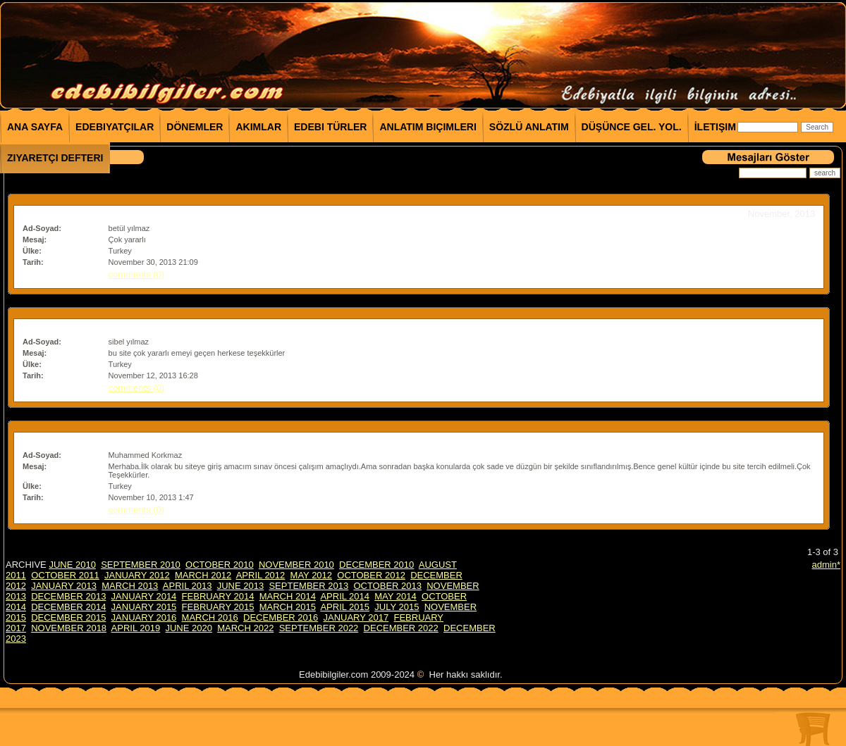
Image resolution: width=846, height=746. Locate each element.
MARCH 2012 (203, 575)
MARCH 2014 (287, 596)
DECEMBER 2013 (68, 596)
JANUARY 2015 (144, 607)
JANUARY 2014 (144, 596)
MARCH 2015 (287, 607)
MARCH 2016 (210, 617)
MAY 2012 (311, 575)
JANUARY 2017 (355, 617)
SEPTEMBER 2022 (319, 628)
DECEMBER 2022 (401, 628)
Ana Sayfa (35, 126)
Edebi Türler (330, 126)
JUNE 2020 (188, 628)
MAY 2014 (395, 596)
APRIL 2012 (261, 575)
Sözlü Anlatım (529, 126)
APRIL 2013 (187, 585)
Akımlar (258, 126)
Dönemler (194, 126)
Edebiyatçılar (114, 126)
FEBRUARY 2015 (218, 607)
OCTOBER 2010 (219, 564)
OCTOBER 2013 (387, 585)
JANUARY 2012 (137, 575)
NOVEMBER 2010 (296, 564)
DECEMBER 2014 (68, 607)
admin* (826, 564)
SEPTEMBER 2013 (308, 585)
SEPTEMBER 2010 (140, 564)
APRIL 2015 (344, 607)
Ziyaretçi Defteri (55, 157)
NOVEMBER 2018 (68, 628)
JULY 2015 (396, 607)
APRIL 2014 (344, 596)
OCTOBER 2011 (65, 575)
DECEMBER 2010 (376, 564)
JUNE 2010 (72, 564)
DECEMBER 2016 (280, 617)
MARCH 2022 (245, 628)
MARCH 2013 (130, 585)
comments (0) (136, 274)
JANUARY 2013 (64, 585)
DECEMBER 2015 (68, 617)
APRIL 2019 (136, 628)
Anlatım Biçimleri (427, 126)
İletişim (715, 126)
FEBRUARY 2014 (218, 596)
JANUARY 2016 (144, 617)
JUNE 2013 (240, 585)
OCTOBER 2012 (371, 575)
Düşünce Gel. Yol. (632, 126)
